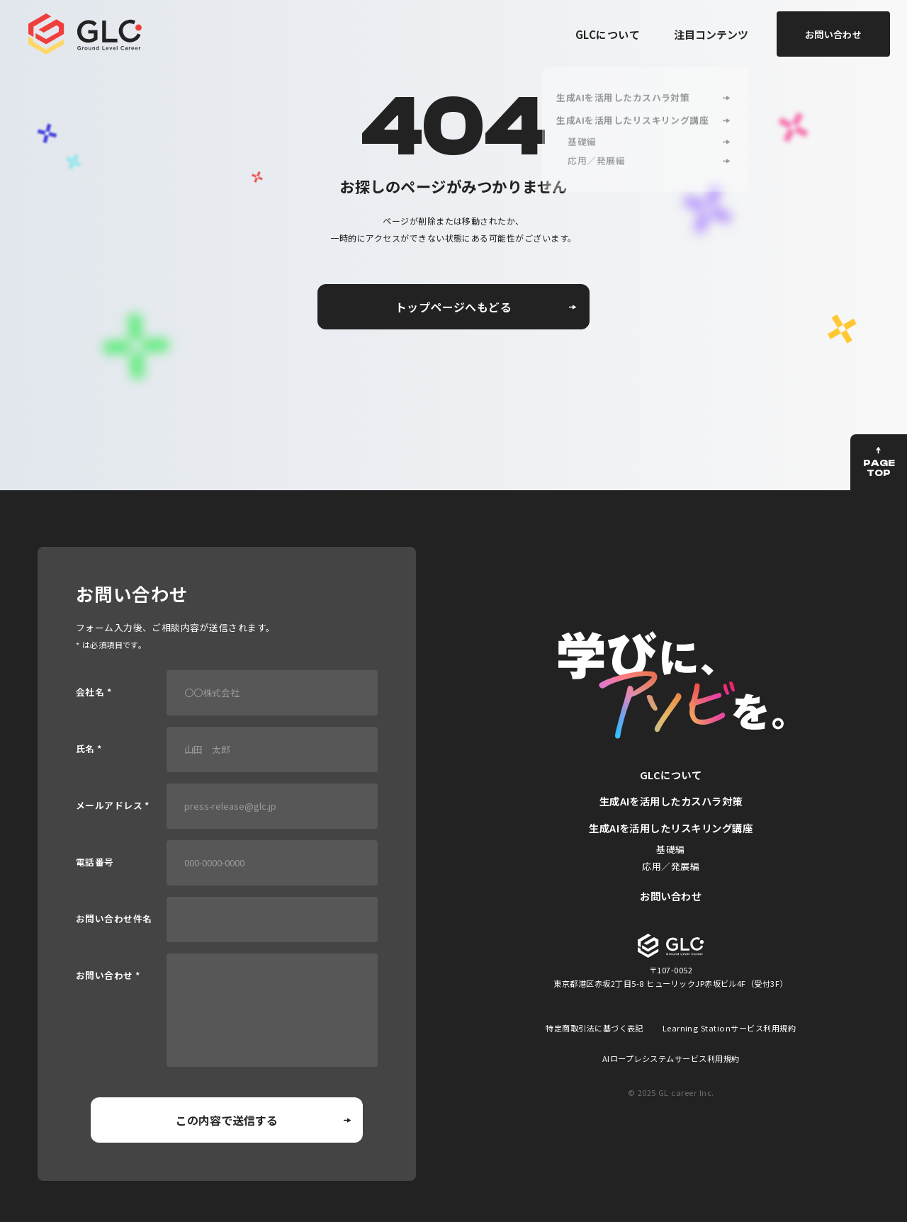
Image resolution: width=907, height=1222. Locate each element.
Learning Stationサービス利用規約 (729, 1028)
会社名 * (93, 692)
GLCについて (607, 34)
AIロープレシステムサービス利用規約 (671, 1058)
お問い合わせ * (108, 975)
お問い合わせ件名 (114, 919)
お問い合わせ (671, 895)
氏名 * (89, 749)
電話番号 (95, 862)
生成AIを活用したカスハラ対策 (671, 800)
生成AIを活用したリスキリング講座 (671, 827)
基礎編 (670, 849)
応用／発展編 (670, 866)
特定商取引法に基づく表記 (594, 1028)
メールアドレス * (113, 805)
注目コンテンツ (711, 34)
